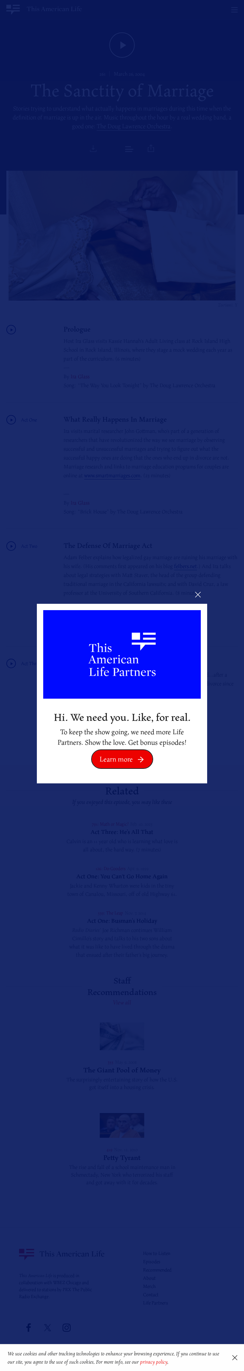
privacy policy (153, 1362)
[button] (171, 1362)
